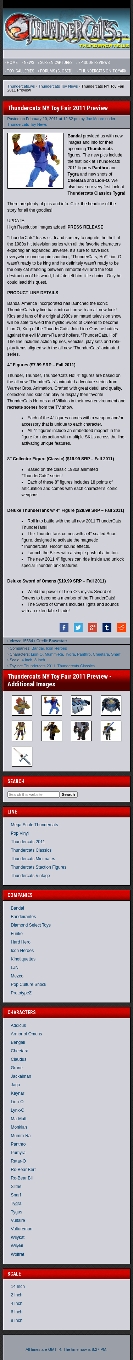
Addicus (18, 1025)
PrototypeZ (21, 993)
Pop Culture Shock (28, 984)
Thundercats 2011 (39, 666)
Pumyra (18, 1152)
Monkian (19, 1127)
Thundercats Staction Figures (39, 867)
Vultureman (22, 1228)
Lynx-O (17, 1110)
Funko (17, 933)
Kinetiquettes (23, 959)
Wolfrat (17, 1254)
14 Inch (18, 1286)
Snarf (115, 654)
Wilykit (17, 1245)
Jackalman (21, 1076)
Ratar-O (18, 1161)
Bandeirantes (23, 916)
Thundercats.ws (21, 86)
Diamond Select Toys (31, 925)
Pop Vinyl (20, 833)
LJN (14, 967)
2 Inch (17, 1295)
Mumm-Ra (54, 654)
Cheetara (101, 654)
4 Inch (27, 660)
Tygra (70, 654)
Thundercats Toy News (58, 86)
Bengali (18, 1042)
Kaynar (17, 1093)
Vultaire (18, 1220)
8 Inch (39, 660)
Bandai (38, 648)
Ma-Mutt (19, 1118)
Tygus (16, 1212)
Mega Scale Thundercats (34, 824)
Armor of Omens (26, 1033)
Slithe (16, 1186)
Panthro (84, 654)
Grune (17, 1067)
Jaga (15, 1084)
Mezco (17, 976)
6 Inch (17, 1311)
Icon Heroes (56, 648)
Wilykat (18, 1237)
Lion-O (37, 654)
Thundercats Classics (76, 666)
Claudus (19, 1059)
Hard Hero (21, 942)
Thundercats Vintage (30, 875)
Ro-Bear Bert (23, 1169)
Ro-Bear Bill (22, 1178)
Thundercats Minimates (33, 858)
